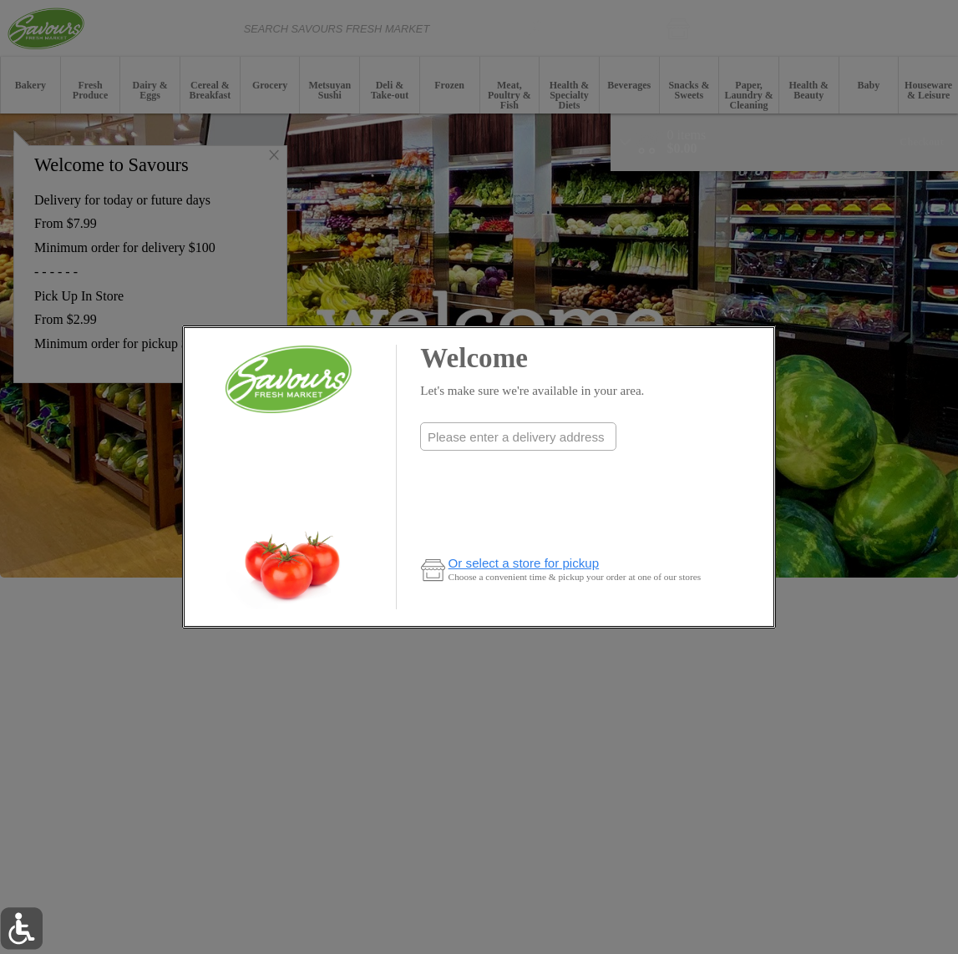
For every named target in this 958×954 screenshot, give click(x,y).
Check (518, 470)
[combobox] (518, 436)
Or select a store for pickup (524, 563)
